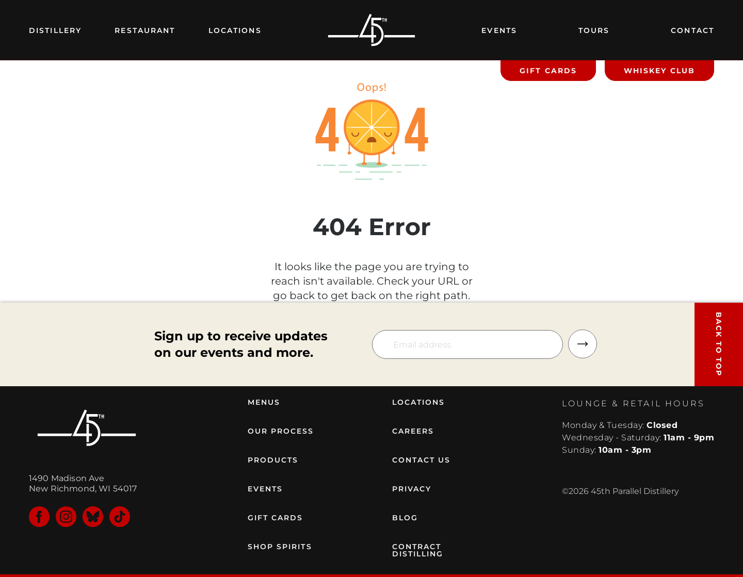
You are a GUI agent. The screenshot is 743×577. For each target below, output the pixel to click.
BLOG (405, 517)
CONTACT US (421, 460)
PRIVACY (412, 488)
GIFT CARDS (548, 70)
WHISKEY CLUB (659, 70)
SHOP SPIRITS (280, 546)
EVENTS (265, 488)
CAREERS (413, 431)
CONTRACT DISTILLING (418, 550)
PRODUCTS (273, 460)
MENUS (264, 402)
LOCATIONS (418, 402)
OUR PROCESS (281, 431)
